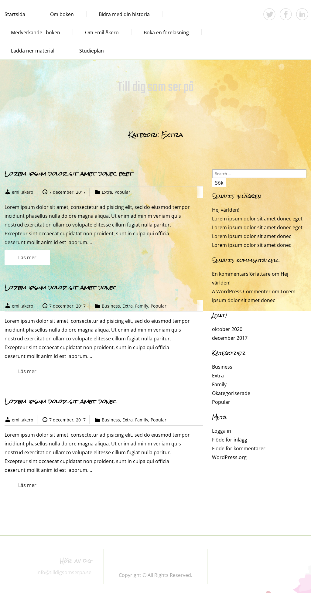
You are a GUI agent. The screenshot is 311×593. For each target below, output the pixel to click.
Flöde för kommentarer (238, 448)
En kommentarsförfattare (241, 274)
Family (141, 306)
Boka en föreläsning (166, 32)
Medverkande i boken (35, 32)
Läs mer (27, 257)
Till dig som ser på (156, 87)
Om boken (62, 14)
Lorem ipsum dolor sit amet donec (61, 287)
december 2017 (230, 338)
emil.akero (22, 192)
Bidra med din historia (124, 14)
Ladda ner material (32, 50)
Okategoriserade (231, 393)
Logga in (221, 431)
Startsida (15, 14)
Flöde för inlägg (229, 439)
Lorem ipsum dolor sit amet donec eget (69, 173)
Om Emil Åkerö (102, 32)
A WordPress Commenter (241, 291)
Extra (107, 192)
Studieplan (91, 50)
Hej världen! (225, 209)
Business (111, 306)
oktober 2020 (227, 329)
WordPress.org (229, 457)
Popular (122, 192)
